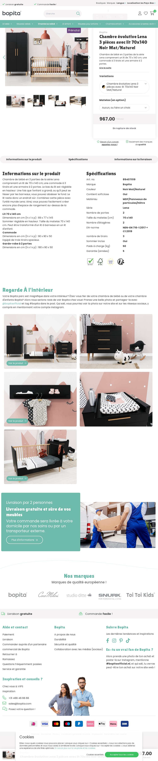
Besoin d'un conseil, (109, 156)
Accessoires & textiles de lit (141, 24)
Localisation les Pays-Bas (141, 3)
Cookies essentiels (95, 754)
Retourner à (9, 678)
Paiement (8, 659)
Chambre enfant (113, 24)
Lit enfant (66, 24)
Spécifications (78, 173)
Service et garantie (14, 693)
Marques (111, 3)
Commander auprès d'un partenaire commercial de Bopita (24, 671)
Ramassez (8, 683)
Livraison (7, 664)
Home (5, 31)
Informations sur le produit (24, 173)
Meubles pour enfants (88, 24)
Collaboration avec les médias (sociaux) (78, 673)
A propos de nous (64, 659)
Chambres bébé (46, 24)
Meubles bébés (24, 24)
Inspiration (8, 715)
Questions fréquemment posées (22, 688)
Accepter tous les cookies (122, 754)
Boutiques (101, 3)
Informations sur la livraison (133, 173)
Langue (121, 3)
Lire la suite (105, 81)
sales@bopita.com (118, 10)
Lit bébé (5, 24)
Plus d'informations (24, 564)
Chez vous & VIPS (12, 711)
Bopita (103, 45)
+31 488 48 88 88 (99, 10)
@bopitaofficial (11, 317)
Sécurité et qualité (65, 669)
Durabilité (60, 664)
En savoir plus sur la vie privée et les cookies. (75, 748)
